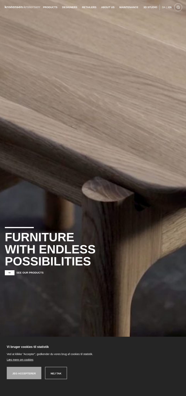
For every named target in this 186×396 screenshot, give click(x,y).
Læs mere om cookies (20, 359)
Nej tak (56, 373)
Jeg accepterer (24, 373)
